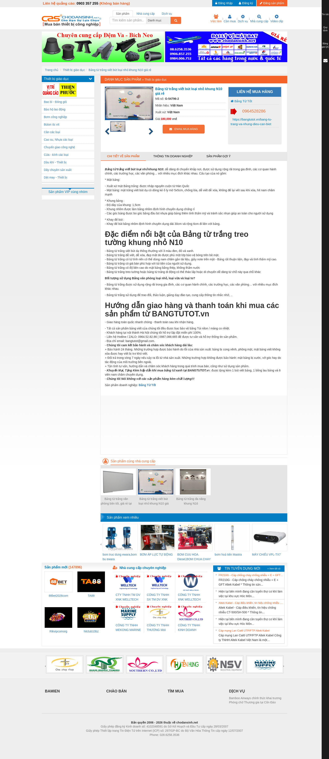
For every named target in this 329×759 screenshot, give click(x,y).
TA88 (91, 595)
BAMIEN (52, 691)
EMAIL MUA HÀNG (183, 129)
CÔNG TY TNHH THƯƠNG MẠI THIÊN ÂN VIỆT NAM (158, 628)
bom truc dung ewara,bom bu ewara (120, 557)
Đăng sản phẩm (272, 3)
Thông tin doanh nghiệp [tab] (172, 156)
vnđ (174, 119)
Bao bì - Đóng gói (55, 102)
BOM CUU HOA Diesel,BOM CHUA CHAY (194, 557)
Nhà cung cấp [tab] (146, 13)
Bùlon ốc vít (51, 124)
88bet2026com (58, 595)
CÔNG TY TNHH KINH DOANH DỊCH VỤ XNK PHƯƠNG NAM (189, 628)
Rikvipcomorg (58, 631)
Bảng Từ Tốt (241, 101)
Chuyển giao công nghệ (59, 147)
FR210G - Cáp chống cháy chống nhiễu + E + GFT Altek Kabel (251, 575)
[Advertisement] (194, 425)
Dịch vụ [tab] (167, 13)
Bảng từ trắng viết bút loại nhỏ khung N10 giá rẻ (120, 70)
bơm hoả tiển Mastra (228, 554)
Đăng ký (246, 3)
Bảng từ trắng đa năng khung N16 (191, 501)
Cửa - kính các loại (56, 154)
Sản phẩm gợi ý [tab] (218, 156)
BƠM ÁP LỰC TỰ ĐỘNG (156, 554)
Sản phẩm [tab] (122, 13)
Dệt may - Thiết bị (55, 177)
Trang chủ (51, 70)
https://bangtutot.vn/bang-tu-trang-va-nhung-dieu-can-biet (251, 122)
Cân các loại (52, 132)
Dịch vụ (243, 18)
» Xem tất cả (273, 568)
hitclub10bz (91, 631)
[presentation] (101, 544)
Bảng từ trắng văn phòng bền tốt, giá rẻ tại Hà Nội (116, 501)
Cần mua (230, 18)
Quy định (325, 29)
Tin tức (325, 14)
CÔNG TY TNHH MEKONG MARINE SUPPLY (128, 628)
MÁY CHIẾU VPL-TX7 (266, 554)
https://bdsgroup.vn (158, 741)
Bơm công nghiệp (55, 117)
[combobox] (169, 20)
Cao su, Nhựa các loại (58, 139)
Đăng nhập (224, 3)
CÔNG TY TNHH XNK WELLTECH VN (189, 597)
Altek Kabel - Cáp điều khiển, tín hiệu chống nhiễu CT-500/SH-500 (251, 602)
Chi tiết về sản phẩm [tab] (123, 156)
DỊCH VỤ (237, 691)
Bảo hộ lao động (54, 109)
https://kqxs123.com (184, 741)
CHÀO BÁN (116, 691)
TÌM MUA (176, 691)
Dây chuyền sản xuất (57, 170)
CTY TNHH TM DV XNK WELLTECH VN (128, 597)
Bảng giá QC (325, 45)
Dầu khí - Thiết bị (55, 162)
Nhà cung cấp (259, 18)
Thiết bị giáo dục (74, 70)
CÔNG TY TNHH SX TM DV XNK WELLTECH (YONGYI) (158, 597)
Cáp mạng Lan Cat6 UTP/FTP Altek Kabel (244, 630)
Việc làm (216, 18)
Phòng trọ (137, 741)
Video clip (276, 18)
